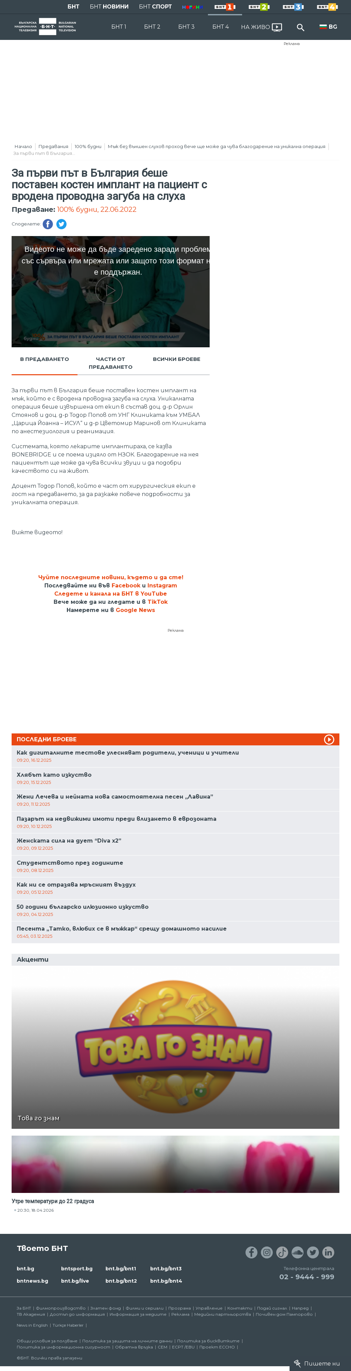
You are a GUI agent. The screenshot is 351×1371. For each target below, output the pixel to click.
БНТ (74, 6)
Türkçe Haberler (68, 1325)
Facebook (126, 585)
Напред (300, 1308)
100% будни (88, 146)
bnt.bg (25, 1269)
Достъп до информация (77, 1314)
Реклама (292, 43)
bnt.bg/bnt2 (121, 1281)
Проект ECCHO (217, 1347)
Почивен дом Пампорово (284, 1314)
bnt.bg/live (75, 1281)
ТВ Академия (31, 1314)
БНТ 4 (220, 27)
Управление (209, 1308)
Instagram (162, 585)
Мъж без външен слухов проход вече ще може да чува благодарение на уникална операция (216, 146)
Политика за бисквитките (208, 1340)
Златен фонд (105, 1308)
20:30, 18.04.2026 (35, 1210)
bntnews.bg (32, 1281)
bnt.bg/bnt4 (166, 1281)
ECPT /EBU (183, 1347)
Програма (179, 1308)
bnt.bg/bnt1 (121, 1269)
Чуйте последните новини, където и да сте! (110, 577)
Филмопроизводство (61, 1308)
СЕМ (162, 1347)
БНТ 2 (152, 27)
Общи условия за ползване (47, 1340)
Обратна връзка (134, 1347)
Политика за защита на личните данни (127, 1340)
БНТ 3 (186, 27)
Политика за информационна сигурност (63, 1347)
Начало (23, 146)
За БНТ (24, 1308)
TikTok (158, 602)
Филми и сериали (145, 1308)
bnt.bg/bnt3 (166, 1269)
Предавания (53, 146)
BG (333, 27)
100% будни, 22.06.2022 (97, 209)
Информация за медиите (138, 1314)
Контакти (239, 1308)
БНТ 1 (118, 27)
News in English (32, 1325)
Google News (135, 610)
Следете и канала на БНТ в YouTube (110, 593)
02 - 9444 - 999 (306, 1277)
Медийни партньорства (222, 1314)
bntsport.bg (77, 1269)
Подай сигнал (272, 1308)
